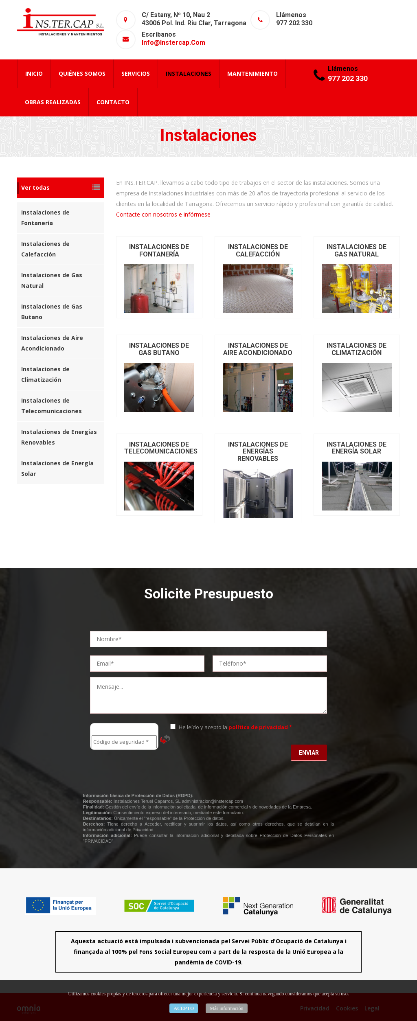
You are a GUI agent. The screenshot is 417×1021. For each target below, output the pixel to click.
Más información (226, 1008)
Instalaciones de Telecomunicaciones (51, 406)
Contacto (113, 102)
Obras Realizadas (53, 102)
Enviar (309, 752)
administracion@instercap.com (212, 801)
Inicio (34, 73)
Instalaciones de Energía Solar (57, 468)
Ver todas (60, 187)
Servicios (135, 73)
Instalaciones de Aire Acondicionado (52, 343)
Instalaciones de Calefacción (45, 249)
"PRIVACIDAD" (98, 841)
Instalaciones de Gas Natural (51, 280)
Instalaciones (188, 73)
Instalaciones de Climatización (45, 374)
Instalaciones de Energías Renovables (59, 437)
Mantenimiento (252, 73)
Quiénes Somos (82, 73)
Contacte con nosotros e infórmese (163, 214)
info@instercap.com (173, 42)
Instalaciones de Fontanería (45, 217)
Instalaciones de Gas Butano (51, 311)
